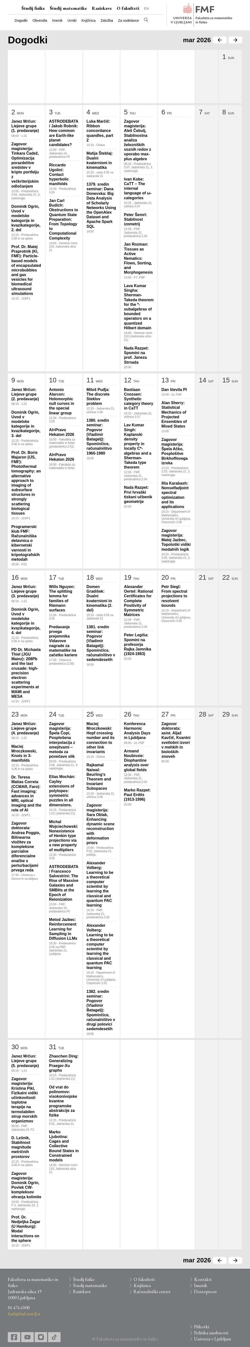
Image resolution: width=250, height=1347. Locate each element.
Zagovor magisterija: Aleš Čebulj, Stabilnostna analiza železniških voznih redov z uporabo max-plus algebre (137, 140)
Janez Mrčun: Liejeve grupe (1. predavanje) (25, 126)
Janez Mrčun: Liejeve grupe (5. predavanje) (25, 1061)
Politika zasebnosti (211, 1333)
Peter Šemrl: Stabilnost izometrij (135, 219)
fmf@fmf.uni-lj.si (24, 1314)
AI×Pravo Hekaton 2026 (61, 432)
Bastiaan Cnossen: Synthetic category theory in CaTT (138, 399)
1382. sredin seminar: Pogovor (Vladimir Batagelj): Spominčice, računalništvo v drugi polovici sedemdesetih (100, 1010)
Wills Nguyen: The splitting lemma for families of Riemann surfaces (62, 598)
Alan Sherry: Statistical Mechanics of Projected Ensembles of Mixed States (174, 414)
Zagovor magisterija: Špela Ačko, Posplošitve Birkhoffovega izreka (174, 451)
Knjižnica (89, 20)
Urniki (72, 20)
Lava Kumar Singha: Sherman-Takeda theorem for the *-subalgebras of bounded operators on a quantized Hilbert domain (139, 307)
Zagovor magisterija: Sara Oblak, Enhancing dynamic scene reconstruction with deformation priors (100, 824)
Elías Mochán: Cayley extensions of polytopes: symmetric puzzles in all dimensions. (62, 791)
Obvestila (39, 20)
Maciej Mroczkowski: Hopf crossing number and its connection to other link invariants (100, 738)
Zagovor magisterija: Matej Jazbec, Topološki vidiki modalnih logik (176, 540)
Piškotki (201, 1327)
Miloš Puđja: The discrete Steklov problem (97, 397)
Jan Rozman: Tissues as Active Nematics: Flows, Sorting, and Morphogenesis (138, 258)
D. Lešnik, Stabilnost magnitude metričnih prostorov (21, 1147)
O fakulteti (128, 8)
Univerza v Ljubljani (212, 1339)
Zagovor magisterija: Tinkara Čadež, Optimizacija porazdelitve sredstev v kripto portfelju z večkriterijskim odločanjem (25, 165)
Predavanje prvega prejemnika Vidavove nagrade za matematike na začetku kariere (63, 641)
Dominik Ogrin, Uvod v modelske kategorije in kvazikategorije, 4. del (25, 621)
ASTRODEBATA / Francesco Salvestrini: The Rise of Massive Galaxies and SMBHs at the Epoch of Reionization (63, 883)
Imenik (57, 20)
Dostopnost (205, 1291)
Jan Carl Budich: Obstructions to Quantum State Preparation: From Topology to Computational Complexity (63, 219)
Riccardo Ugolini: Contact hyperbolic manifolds (59, 174)
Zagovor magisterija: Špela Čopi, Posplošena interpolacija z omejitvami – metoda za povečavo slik (62, 740)
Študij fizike (33, 8)
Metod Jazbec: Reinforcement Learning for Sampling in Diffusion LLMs (63, 929)
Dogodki (21, 20)
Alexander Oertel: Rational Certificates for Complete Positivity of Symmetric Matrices (138, 601)
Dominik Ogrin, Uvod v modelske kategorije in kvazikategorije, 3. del (25, 424)
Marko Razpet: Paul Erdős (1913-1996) (137, 794)
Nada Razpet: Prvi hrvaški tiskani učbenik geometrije (138, 494)
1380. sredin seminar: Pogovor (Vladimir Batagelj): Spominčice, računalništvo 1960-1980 (99, 436)
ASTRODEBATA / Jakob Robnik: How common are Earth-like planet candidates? (63, 133)
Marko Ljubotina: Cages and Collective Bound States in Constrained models (64, 1146)
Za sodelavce (128, 20)
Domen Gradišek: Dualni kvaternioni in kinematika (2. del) (99, 598)
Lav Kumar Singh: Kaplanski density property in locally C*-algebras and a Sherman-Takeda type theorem (137, 446)
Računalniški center (152, 1291)
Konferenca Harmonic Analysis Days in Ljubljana (137, 731)
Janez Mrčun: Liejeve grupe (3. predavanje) (25, 591)
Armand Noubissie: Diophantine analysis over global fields (136, 760)
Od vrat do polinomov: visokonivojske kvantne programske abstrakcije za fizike (63, 1101)
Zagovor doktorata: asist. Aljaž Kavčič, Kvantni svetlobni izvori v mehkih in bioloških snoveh (175, 740)
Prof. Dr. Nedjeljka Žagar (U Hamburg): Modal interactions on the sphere (25, 1229)
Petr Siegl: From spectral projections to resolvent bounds (174, 596)
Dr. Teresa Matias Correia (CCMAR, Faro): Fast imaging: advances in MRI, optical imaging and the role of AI (26, 793)
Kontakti (202, 1279)
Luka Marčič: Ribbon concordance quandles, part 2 (99, 130)
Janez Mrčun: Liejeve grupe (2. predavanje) (25, 394)
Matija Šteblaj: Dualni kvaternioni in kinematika (99, 160)
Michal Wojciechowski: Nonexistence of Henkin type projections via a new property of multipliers (63, 836)
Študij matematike (68, 8)
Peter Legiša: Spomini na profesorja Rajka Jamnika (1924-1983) (137, 644)
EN (146, 8)
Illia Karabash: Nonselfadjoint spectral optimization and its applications (174, 495)
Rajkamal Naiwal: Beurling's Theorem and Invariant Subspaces (98, 776)
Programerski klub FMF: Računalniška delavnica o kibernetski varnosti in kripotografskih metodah (25, 543)
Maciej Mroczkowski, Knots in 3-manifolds (24, 753)
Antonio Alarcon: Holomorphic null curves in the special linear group (61, 401)
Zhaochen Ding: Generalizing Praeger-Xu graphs (64, 1063)
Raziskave (102, 8)
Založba (107, 20)
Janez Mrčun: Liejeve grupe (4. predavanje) (25, 728)
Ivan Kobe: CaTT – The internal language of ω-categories (138, 188)
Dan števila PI (174, 390)
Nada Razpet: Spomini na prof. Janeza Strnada (136, 355)
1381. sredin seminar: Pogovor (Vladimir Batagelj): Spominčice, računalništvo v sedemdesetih (100, 643)
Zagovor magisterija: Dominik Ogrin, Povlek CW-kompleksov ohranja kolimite (26, 1185)
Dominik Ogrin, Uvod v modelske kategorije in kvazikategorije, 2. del (25, 218)
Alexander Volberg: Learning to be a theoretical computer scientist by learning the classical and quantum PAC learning (99, 884)
